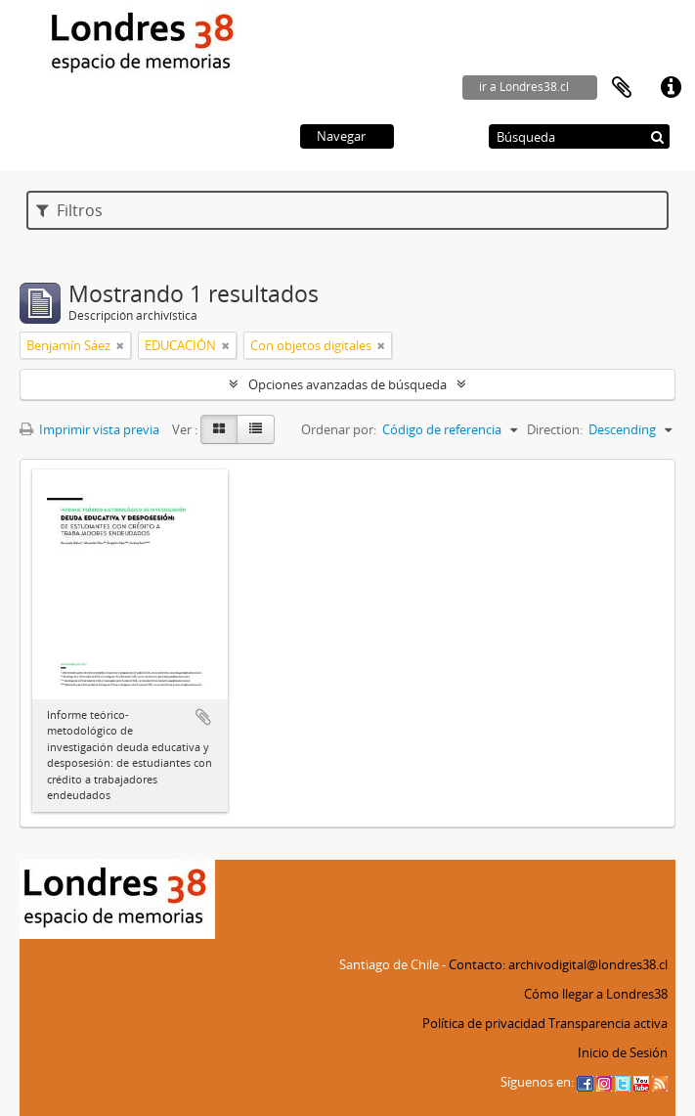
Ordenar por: (338, 429)
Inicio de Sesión (623, 1052)
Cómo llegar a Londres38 (596, 994)
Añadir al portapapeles (203, 717)
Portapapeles (621, 88)
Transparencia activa (608, 1023)
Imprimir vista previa (89, 429)
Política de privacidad (483, 1023)
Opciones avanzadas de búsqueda (347, 384)
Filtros (69, 210)
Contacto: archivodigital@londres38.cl (558, 964)
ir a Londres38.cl (524, 86)
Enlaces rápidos (670, 88)
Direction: (555, 429)
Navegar (341, 136)
